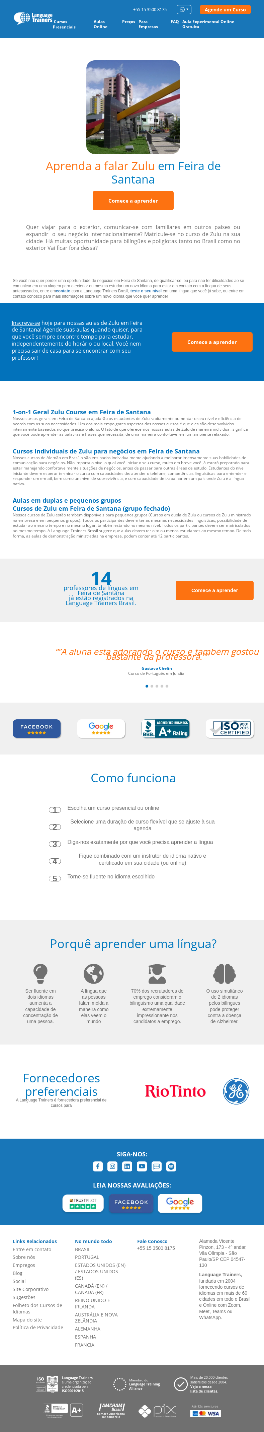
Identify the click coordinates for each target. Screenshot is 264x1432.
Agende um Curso (225, 9)
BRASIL (82, 1249)
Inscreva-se (26, 323)
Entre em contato (32, 1249)
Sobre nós (24, 1257)
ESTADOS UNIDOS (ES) (96, 1274)
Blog (17, 1273)
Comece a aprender (133, 200)
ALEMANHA (87, 1329)
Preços (128, 21)
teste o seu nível (146, 291)
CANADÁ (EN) (89, 1286)
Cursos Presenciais (64, 24)
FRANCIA (84, 1345)
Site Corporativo (31, 1289)
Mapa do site (27, 1319)
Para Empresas (148, 24)
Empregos (24, 1265)
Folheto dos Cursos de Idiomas (37, 1308)
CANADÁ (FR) (89, 1292)
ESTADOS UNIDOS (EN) (100, 1265)
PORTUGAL (87, 1257)
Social (19, 1281)
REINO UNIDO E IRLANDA (92, 1303)
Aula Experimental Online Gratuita (208, 24)
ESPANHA (85, 1337)
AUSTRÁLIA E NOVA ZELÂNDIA (96, 1317)
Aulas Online (100, 24)
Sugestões (24, 1297)
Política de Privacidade (38, 1327)
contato (63, 291)
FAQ (175, 21)
